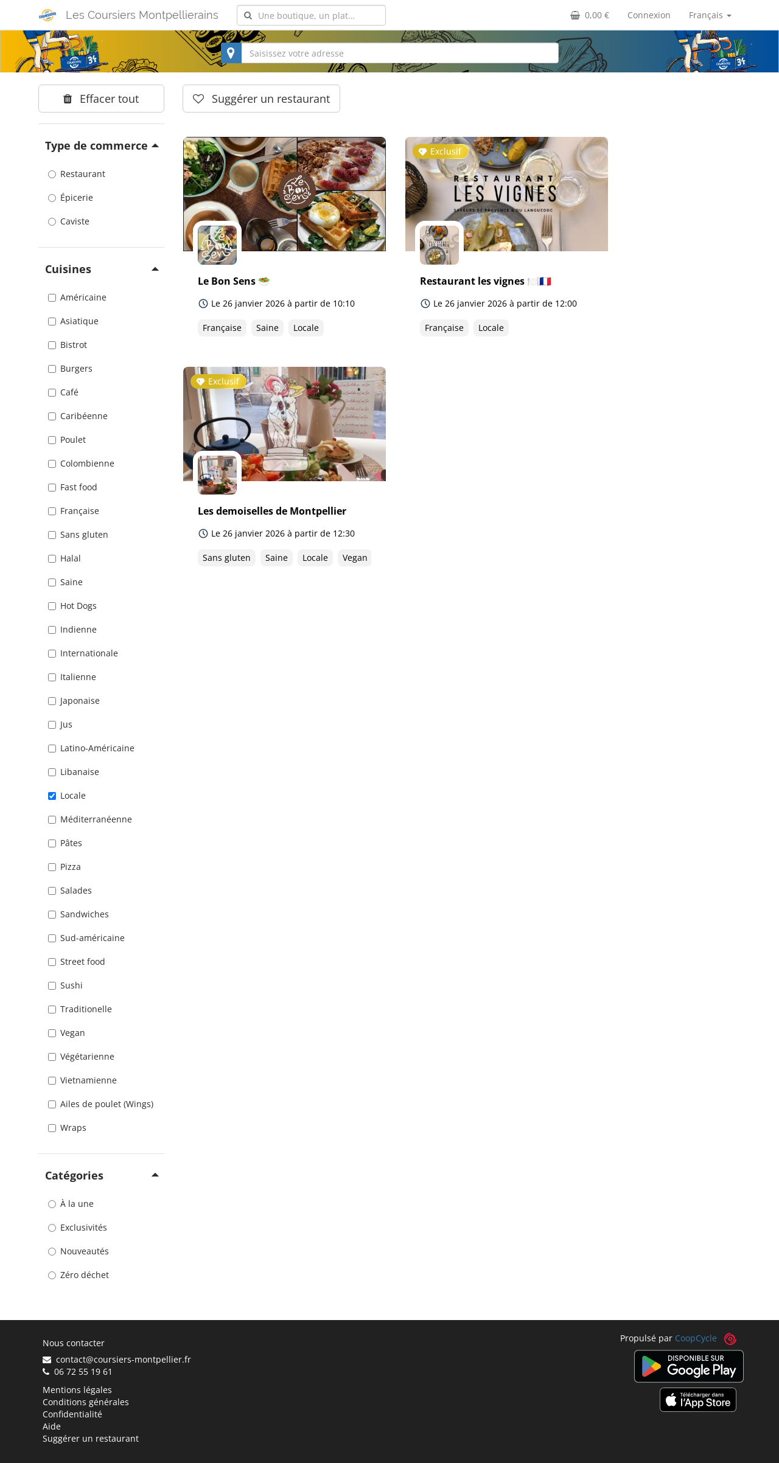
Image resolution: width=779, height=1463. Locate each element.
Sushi (65, 985)
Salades (70, 890)
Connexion (649, 15)
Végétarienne (81, 1056)
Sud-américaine (86, 937)
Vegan (66, 1032)
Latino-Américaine (91, 748)
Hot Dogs (72, 605)
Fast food (72, 487)
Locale (67, 795)
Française (73, 510)
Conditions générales (86, 1402)
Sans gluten (78, 534)
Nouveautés (78, 1251)
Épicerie (70, 197)
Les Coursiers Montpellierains (142, 15)
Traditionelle (80, 1009)
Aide (52, 1426)
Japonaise (74, 700)
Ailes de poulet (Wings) (100, 1104)
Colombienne (81, 463)
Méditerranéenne (90, 819)
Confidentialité (72, 1414)
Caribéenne (78, 416)
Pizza (64, 866)
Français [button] (710, 15)
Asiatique (73, 321)
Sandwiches (78, 914)
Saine (65, 582)
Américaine (77, 297)
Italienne (72, 677)
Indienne (72, 629)
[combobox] (311, 15)
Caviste (68, 221)
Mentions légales (77, 1389)
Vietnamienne (82, 1080)
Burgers (70, 368)
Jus (60, 724)
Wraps (67, 1127)
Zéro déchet (78, 1275)
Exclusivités (77, 1227)
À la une (71, 1203)
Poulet (67, 439)
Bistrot (67, 344)
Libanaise (73, 771)
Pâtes (65, 843)
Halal (64, 558)
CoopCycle (696, 1338)
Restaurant (76, 173)
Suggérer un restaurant (91, 1438)
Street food (76, 961)
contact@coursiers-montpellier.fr (117, 1359)
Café (63, 392)
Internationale (83, 653)
